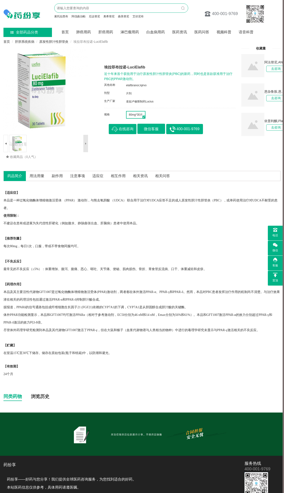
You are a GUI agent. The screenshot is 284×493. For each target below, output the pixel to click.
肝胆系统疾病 (24, 41)
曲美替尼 (123, 16)
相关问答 (162, 176)
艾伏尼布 (138, 16)
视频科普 (224, 32)
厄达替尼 (94, 16)
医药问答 (201, 32)
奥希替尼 (109, 16)
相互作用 (118, 176)
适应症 (97, 176)
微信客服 (151, 129)
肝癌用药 (105, 32)
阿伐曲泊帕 (78, 16)
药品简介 (14, 176)
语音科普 (246, 32)
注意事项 (77, 176)
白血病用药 (155, 32)
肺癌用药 (83, 32)
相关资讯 (140, 176)
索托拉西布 (61, 16)
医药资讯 (179, 32)
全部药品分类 (24, 32)
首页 (65, 32)
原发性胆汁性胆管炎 (53, 41)
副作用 (57, 176)
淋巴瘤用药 (130, 32)
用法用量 (37, 176)
